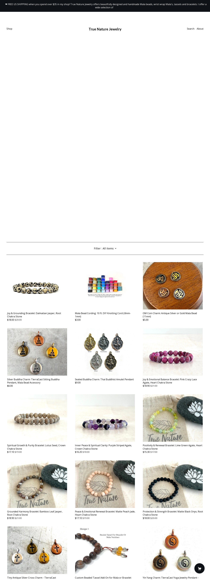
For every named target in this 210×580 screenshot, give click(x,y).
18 (111, 541)
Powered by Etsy (15, 571)
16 (101, 541)
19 (116, 541)
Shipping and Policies (18, 563)
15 (96, 541)
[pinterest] (16, 555)
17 (106, 541)
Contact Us (13, 560)
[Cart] (199, 568)
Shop (9, 28)
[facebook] (8, 555)
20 (121, 541)
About (200, 28)
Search (190, 28)
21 (126, 541)
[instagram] (12, 555)
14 (91, 541)
